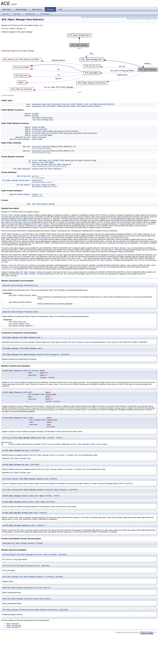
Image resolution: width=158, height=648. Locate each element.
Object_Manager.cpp (13, 633)
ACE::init (63, 274)
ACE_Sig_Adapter (22, 185)
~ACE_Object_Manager (40, 120)
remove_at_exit (37, 135)
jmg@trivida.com (8, 269)
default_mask (37, 138)
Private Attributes (131, 18)
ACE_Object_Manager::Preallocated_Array (17, 240)
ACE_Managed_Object (34, 221)
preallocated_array (38, 151)
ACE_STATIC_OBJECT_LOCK (77, 105)
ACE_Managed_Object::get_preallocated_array (111, 238)
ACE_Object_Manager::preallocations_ (45, 618)
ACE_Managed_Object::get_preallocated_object (38, 238)
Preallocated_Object (39, 105)
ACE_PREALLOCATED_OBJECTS (101, 105)
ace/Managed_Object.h (21, 222)
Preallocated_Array (39, 107)
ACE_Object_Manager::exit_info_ (28, 573)
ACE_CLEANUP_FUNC (54, 133)
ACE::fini (96, 274)
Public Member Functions (97, 17)
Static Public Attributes (133, 17)
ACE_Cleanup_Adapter (108, 222)
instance (35, 140)
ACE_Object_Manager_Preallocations (15, 181)
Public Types (85, 17)
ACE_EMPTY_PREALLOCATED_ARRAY (61, 107)
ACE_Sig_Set (24, 138)
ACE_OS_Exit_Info (23, 176)
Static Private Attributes (145, 18)
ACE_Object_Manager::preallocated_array (22, 595)
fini (33, 116)
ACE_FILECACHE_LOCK (57, 105)
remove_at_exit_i (38, 163)
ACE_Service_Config (39, 187)
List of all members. (7, 96)
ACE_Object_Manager (40, 118)
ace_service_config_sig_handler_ (44, 185)
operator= (35, 169)
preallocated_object (39, 147)
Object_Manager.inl (13, 635)
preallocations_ (37, 181)
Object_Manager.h (12, 632)
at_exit (34, 131)
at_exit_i (35, 161)
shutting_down (37, 129)
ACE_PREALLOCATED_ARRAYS (88, 107)
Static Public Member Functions (115, 17)
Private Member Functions (149, 17)
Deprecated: (7, 446)
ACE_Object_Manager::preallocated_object (22, 606)
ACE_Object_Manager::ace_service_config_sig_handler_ (37, 561)
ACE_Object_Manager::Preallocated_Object (72, 238)
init (33, 114)
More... (42, 25)
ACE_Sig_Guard (49, 447)
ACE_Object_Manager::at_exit (14, 234)
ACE (11, 25)
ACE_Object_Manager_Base (20, 462)
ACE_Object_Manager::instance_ (32, 584)
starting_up (36, 127)
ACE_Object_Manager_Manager (43, 204)
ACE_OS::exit (74, 260)
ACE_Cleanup (43, 131)
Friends (155, 18)
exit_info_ (35, 176)
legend (79, 48)
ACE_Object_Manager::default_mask (86, 447)
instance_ (35, 195)
